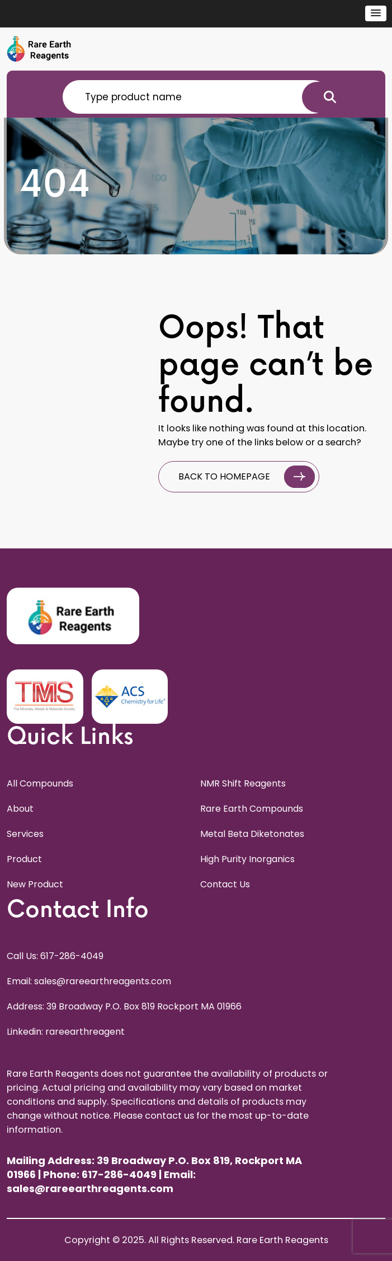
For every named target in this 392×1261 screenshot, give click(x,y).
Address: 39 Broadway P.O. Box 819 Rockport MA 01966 (124, 1006)
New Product (35, 884)
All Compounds (40, 783)
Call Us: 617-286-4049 (55, 956)
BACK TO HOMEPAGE (246, 477)
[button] (375, 13)
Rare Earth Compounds (251, 808)
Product (24, 859)
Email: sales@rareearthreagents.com (89, 981)
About (20, 808)
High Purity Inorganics (247, 859)
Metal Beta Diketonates (252, 833)
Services (25, 833)
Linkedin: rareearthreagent (66, 1031)
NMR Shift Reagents (243, 783)
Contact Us (225, 884)
